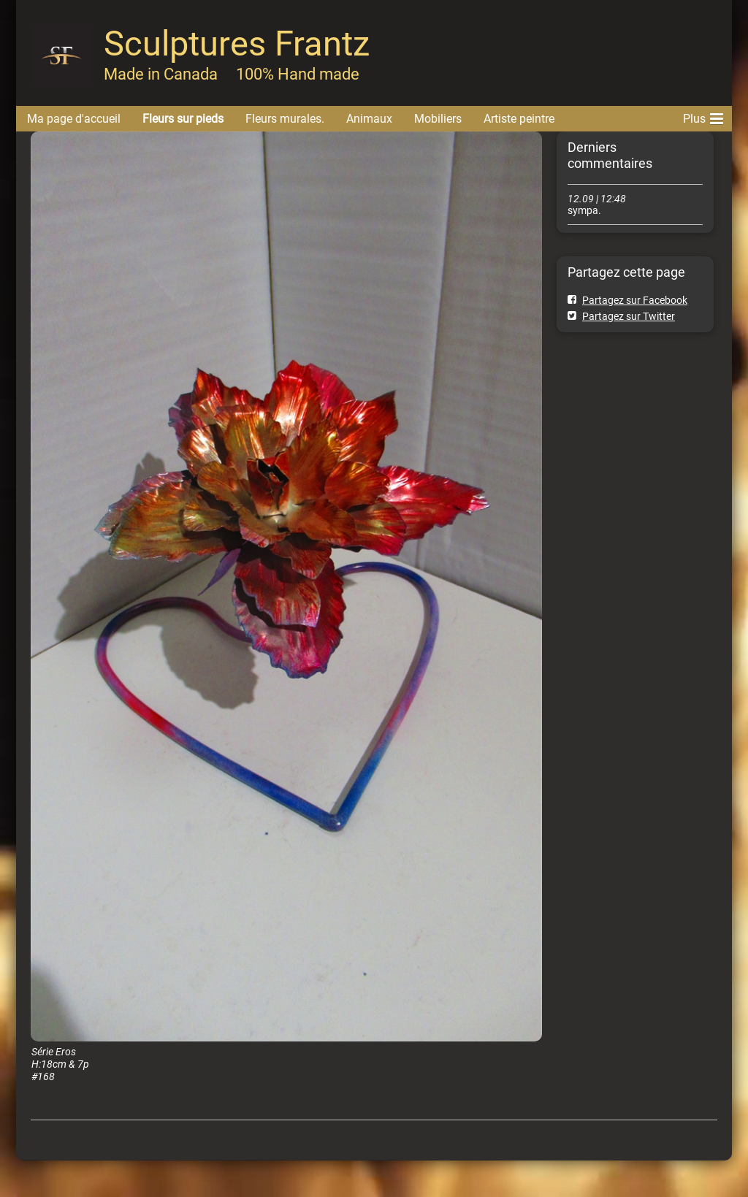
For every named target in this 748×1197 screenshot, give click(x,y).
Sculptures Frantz (237, 43)
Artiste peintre (519, 119)
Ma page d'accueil (74, 119)
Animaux (369, 119)
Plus (703, 116)
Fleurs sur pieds (183, 119)
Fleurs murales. (284, 119)
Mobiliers (438, 119)
